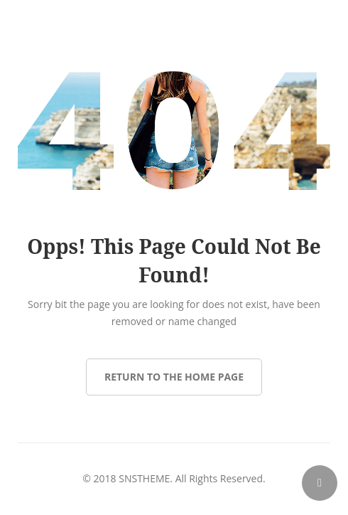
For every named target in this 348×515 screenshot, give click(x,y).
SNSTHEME (144, 478)
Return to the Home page (174, 376)
